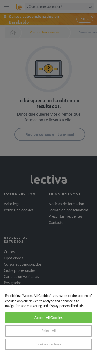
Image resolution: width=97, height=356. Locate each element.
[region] (48, 320)
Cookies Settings (48, 344)
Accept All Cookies (48, 318)
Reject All (48, 331)
